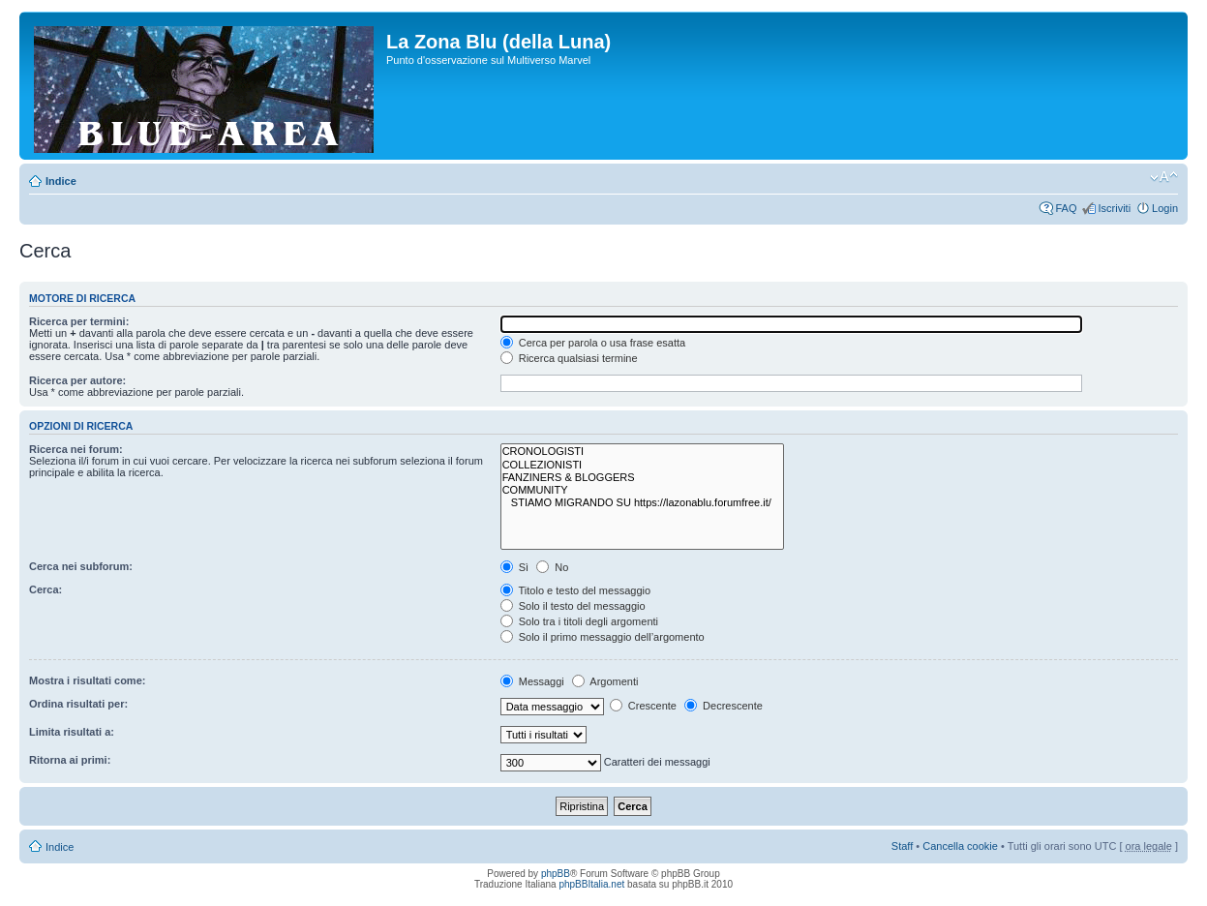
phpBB (555, 873)
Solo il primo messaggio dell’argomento (602, 637)
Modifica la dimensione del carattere (1164, 177)
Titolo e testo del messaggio (575, 590)
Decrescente (723, 705)
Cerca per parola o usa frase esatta (592, 342)
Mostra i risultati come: (87, 680)
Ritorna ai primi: (69, 760)
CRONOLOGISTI (642, 451)
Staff (902, 846)
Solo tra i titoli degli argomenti (579, 621)
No (552, 567)
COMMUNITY (642, 490)
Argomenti (605, 681)
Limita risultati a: (71, 732)
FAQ (1065, 208)
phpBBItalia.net (591, 884)
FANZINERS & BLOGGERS (642, 477)
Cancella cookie (960, 846)
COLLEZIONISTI (642, 465)
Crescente (643, 705)
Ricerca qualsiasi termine (569, 358)
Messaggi (532, 681)
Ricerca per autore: (77, 380)
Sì (514, 567)
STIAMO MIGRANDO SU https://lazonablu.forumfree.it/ (642, 503)
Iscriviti (1114, 208)
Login (1165, 208)
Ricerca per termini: (79, 321)
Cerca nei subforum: (81, 566)
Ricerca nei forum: (76, 449)
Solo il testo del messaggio (573, 606)
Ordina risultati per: (78, 704)
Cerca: (45, 589)
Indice (60, 181)
